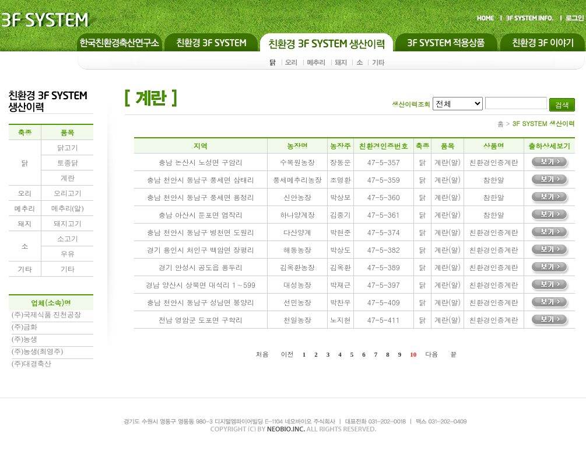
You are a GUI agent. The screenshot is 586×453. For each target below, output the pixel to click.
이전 (287, 354)
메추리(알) (67, 208)
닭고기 (67, 148)
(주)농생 (24, 339)
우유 (68, 254)
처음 (262, 354)
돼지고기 (68, 223)
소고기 (67, 239)
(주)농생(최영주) (37, 351)
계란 (68, 178)
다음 (431, 354)
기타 (68, 269)
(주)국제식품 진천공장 (46, 315)
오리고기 (68, 193)
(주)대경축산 (31, 364)
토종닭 (67, 163)
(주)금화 (24, 327)
